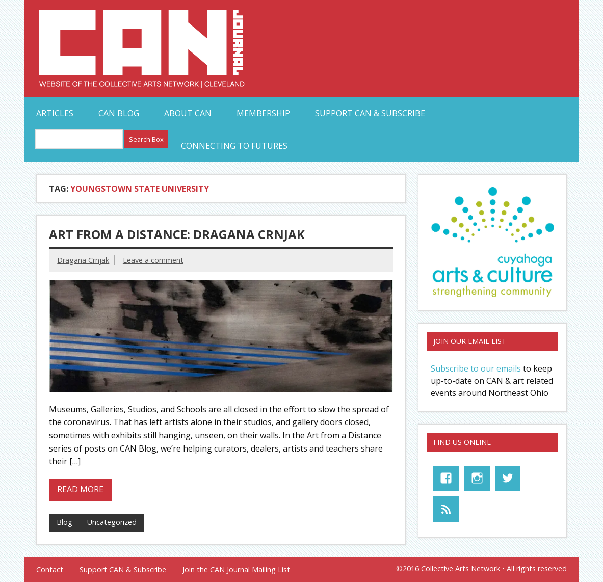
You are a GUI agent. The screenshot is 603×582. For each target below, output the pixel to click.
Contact (49, 569)
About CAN (188, 113)
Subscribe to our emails (476, 368)
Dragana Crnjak (83, 260)
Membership (263, 113)
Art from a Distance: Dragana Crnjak (177, 234)
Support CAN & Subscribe (370, 113)
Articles (54, 113)
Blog (64, 522)
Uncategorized (112, 522)
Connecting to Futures (234, 145)
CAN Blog (118, 113)
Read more (80, 489)
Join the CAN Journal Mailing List (236, 569)
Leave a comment (153, 260)
